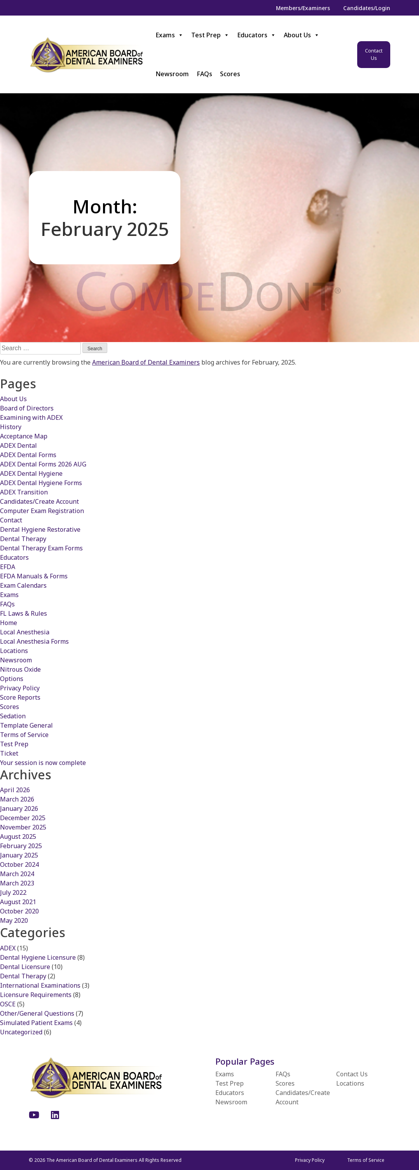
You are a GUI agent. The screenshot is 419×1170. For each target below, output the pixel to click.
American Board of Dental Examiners (146, 362)
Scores (230, 74)
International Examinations (40, 985)
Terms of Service (24, 734)
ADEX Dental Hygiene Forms (41, 482)
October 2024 (19, 864)
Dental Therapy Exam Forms (41, 548)
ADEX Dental (18, 445)
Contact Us (373, 54)
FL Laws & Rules (23, 613)
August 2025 (18, 836)
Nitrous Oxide (20, 669)
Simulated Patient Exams (36, 1022)
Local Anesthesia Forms (34, 641)
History (10, 427)
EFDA (7, 566)
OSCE (8, 1004)
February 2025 (21, 846)
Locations (14, 650)
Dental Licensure (25, 966)
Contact (11, 520)
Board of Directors (27, 408)
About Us (301, 35)
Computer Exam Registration (42, 510)
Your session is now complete (43, 762)
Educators (256, 35)
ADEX (8, 948)
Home (8, 622)
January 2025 (19, 855)
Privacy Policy (20, 688)
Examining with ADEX (31, 417)
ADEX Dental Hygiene (31, 473)
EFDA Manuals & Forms (34, 576)
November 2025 (23, 827)
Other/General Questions (37, 1013)
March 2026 (17, 799)
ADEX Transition (24, 492)
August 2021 (18, 902)
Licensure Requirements (36, 994)
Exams (169, 35)
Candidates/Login (366, 8)
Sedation (13, 716)
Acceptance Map (23, 436)
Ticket (9, 753)
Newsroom (172, 74)
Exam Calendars (23, 585)
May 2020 (14, 920)
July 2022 (13, 892)
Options (11, 678)
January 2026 (19, 808)
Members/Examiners (303, 8)
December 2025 (22, 818)
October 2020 (19, 911)
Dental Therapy (23, 538)
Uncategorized (21, 1032)
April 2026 (15, 790)
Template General (26, 725)
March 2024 (17, 874)
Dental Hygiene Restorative (40, 529)
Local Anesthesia (24, 632)
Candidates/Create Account (39, 501)
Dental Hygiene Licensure (38, 957)
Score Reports (20, 697)
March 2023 (17, 883)
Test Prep (210, 35)
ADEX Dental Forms (28, 455)
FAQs (204, 74)
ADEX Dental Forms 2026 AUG (43, 464)
